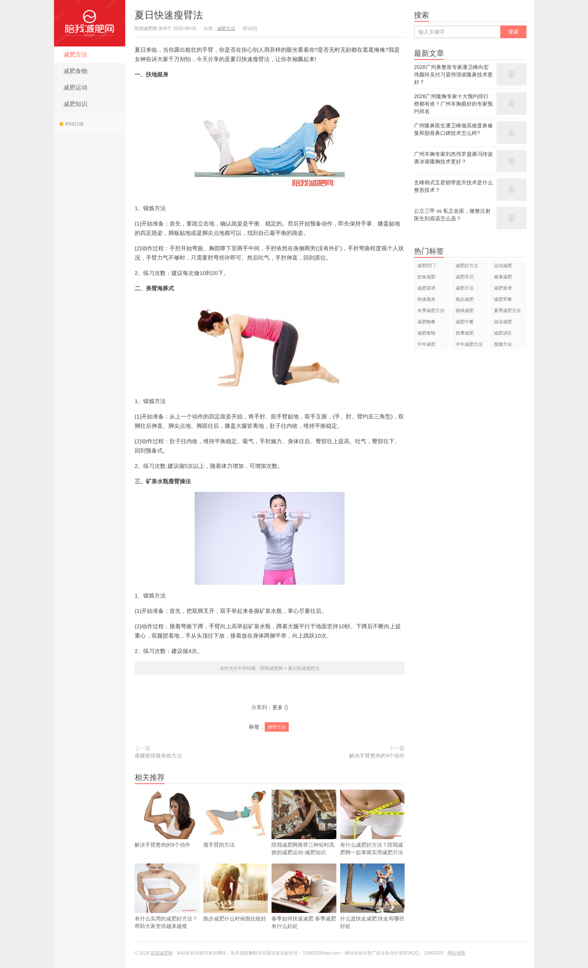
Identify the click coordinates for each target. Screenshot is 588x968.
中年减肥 (426, 344)
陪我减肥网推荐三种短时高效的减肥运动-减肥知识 (304, 833)
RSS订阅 (72, 124)
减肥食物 (75, 71)
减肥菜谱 (426, 288)
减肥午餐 (465, 321)
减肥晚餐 (426, 321)
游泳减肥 (503, 321)
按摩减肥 (465, 333)
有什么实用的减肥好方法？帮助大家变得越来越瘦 (167, 907)
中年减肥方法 (469, 344)
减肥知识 (75, 104)
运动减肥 (503, 265)
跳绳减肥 (465, 310)
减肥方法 (75, 54)
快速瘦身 (426, 299)
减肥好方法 (467, 265)
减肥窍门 (426, 265)
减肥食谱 (503, 288)
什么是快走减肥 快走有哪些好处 (372, 907)
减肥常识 (465, 276)
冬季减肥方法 (430, 310)
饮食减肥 (426, 276)
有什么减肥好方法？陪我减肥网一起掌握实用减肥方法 (372, 833)
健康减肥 (503, 276)
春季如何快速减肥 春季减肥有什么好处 (304, 907)
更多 (277, 707)
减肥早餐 (503, 299)
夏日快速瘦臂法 (169, 15)
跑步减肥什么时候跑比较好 (235, 904)
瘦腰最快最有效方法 (158, 756)
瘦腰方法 (503, 344)
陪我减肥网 (89, 23)
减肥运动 (75, 87)
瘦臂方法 (277, 727)
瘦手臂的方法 (235, 830)
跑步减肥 (465, 299)
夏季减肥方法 (507, 310)
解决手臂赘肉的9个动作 (377, 756)
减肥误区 (503, 333)
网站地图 (456, 953)
